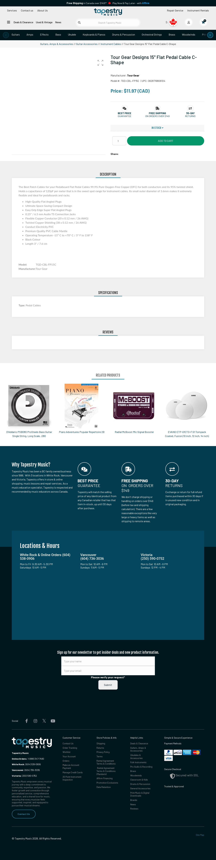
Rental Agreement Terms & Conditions (106, 762)
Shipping (101, 743)
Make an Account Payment (71, 767)
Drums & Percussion (123, 34)
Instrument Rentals (198, 10)
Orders (66, 760)
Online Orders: (19, 758)
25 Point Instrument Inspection (72, 778)
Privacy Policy (103, 752)
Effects (44, 34)
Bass (58, 34)
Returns (100, 747)
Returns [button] (190, 116)
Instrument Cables (111, 43)
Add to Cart (165, 140)
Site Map (200, 834)
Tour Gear (133, 75)
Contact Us (24, 814)
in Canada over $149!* (86, 3)
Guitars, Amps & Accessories (56, 43)
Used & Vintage (44, 22)
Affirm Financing (105, 778)
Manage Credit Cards (73, 772)
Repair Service (175, 10)
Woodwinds (188, 34)
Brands (133, 800)
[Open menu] (8, 22)
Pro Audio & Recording (141, 766)
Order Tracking (70, 747)
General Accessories (140, 788)
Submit (108, 684)
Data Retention (104, 787)
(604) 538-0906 (26, 764)
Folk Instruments (138, 762)
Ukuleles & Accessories (136, 756)
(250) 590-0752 (24, 775)
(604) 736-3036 (26, 770)
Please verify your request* (108, 677)
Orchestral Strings (152, 34)
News (58, 22)
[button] (100, 63)
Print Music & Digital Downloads (140, 794)
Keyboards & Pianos (94, 34)
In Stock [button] (157, 127)
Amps (29, 34)
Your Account (69, 756)
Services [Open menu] (12, 10)
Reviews (134, 808)
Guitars (16, 34)
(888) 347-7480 (36, 758)
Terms (100, 756)
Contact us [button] (27, 10)
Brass (172, 34)
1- (28, 758)
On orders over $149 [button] (157, 116)
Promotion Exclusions (107, 782)
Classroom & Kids (139, 779)
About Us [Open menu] (42, 10)
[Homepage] (108, 12)
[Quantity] (119, 140)
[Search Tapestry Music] (108, 22)
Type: (22, 305)
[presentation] (6, 35)
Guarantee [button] (124, 116)
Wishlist (66, 752)
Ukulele (72, 34)
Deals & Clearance (23, 22)
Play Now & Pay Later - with (131, 3)
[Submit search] (79, 23)
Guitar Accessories (87, 43)
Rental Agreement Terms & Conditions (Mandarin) (106, 771)
